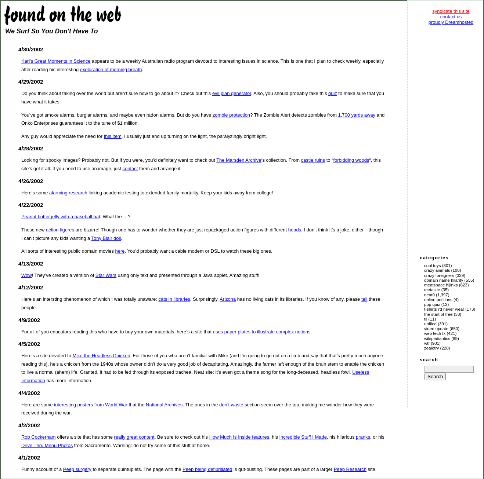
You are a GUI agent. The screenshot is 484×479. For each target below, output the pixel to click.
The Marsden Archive (238, 160)
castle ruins (313, 160)
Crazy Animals (437, 270)
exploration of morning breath (111, 69)
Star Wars (105, 275)
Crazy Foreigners (439, 275)
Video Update (436, 328)
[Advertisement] (451, 139)
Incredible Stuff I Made (303, 437)
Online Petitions (438, 299)
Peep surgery (77, 469)
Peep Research (350, 469)
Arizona (228, 299)
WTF (427, 343)
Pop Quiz (432, 304)
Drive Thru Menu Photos (47, 445)
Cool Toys (432, 265)
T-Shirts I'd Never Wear (444, 309)
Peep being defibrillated (207, 469)
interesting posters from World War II (92, 404)
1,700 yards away (357, 115)
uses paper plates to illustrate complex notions (262, 331)
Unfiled (430, 324)
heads (294, 230)
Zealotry (431, 348)
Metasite (432, 290)
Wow (26, 275)
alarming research (68, 192)
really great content (134, 437)
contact (130, 168)
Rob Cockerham (38, 437)
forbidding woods (351, 160)
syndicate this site (450, 11)
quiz (332, 93)
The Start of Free (438, 314)
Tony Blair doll (106, 238)
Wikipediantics (437, 338)
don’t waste (231, 404)
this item (113, 136)
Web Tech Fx (434, 333)
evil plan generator (231, 93)
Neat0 (429, 295)
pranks (363, 437)
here (120, 251)
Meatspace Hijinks (441, 285)
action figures (60, 230)
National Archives (164, 404)
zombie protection (231, 115)
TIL (425, 319)
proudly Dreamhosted (451, 22)
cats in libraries (174, 299)
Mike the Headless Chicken (101, 355)
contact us (451, 16)
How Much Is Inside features (239, 437)
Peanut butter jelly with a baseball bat (60, 216)
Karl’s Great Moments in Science (55, 61)
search (429, 359)
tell (364, 299)
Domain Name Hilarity (443, 280)
